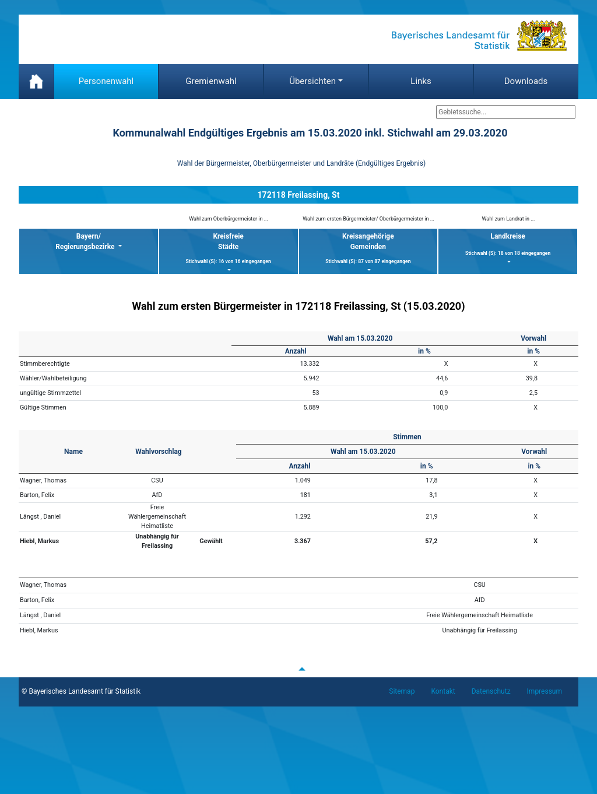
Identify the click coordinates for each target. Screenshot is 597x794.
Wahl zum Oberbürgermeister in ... (228, 219)
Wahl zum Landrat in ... (508, 219)
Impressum (544, 691)
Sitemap (402, 691)
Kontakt (443, 691)
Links (420, 81)
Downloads (526, 81)
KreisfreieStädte (228, 248)
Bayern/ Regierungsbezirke (85, 241)
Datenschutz (491, 691)
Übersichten (312, 81)
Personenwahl (106, 81)
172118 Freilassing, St (299, 195)
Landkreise (507, 244)
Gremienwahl (211, 81)
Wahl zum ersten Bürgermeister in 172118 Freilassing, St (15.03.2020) (298, 306)
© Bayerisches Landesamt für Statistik (81, 691)
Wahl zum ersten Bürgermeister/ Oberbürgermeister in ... (368, 219)
